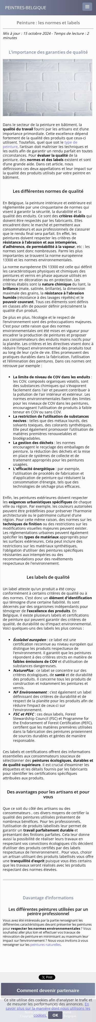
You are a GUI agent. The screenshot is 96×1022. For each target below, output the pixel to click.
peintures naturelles (45, 944)
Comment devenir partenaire (48, 990)
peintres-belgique (25, 7)
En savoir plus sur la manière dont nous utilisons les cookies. (48, 1010)
